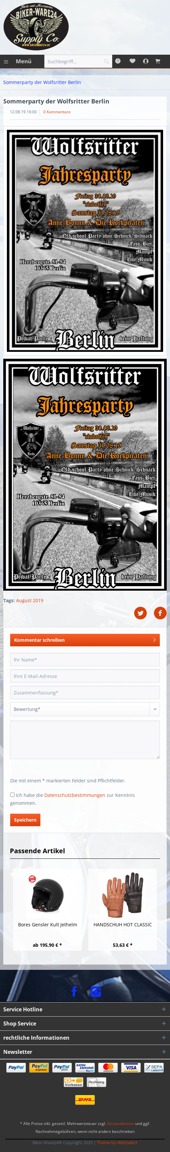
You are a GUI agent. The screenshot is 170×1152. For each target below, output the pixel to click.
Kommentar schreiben (85, 639)
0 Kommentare (57, 112)
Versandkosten (120, 1123)
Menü (18, 60)
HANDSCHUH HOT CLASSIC (123, 924)
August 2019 (29, 600)
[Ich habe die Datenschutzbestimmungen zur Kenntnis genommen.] (12, 795)
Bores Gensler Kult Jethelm (47, 924)
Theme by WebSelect (117, 1142)
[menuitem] (17, 61)
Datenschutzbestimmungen (74, 795)
